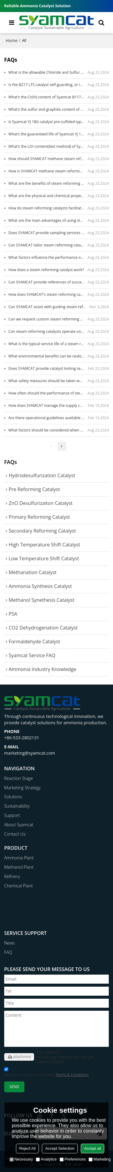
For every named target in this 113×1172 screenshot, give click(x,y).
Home (12, 40)
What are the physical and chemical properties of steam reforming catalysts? (48, 195)
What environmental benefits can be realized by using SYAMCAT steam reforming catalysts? (48, 356)
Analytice (46, 1159)
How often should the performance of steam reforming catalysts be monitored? (48, 393)
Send (14, 1086)
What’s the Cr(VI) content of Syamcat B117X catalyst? (48, 97)
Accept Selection (59, 1148)
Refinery (12, 876)
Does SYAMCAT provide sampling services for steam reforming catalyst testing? (48, 232)
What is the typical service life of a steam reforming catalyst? (48, 343)
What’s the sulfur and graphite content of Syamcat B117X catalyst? (48, 109)
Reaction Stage (18, 778)
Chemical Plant (18, 886)
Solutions (13, 796)
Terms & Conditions (72, 1074)
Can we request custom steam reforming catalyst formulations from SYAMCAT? (48, 319)
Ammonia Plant (19, 858)
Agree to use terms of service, (46, 1072)
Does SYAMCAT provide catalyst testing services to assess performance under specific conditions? (48, 368)
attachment (19, 1057)
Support (12, 815)
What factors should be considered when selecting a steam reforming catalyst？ (48, 430)
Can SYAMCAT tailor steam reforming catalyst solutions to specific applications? (48, 245)
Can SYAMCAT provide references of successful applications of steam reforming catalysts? (48, 282)
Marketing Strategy (22, 787)
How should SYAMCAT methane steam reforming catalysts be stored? (48, 158)
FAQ (8, 952)
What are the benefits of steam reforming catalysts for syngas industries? (48, 183)
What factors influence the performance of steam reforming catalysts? (48, 257)
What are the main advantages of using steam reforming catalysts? (48, 220)
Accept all (92, 1148)
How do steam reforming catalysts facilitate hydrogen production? (48, 208)
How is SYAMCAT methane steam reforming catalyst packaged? (48, 171)
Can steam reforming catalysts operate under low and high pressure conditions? (48, 331)
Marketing (100, 1159)
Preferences (73, 1159)
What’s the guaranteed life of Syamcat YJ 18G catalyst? (48, 134)
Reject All (27, 1148)
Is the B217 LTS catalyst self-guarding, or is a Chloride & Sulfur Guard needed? (48, 84)
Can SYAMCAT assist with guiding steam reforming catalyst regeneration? (48, 306)
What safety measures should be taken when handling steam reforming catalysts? (48, 380)
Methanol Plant (19, 867)
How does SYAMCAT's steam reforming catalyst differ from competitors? (48, 294)
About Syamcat (18, 824)
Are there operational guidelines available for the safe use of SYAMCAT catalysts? (48, 417)
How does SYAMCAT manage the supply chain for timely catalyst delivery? (48, 405)
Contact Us (15, 834)
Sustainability (17, 806)
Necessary (21, 1159)
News (9, 943)
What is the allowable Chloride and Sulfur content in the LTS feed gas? (48, 72)
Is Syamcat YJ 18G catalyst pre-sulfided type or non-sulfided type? (48, 121)
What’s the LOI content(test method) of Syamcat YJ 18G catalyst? (48, 146)
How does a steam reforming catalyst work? (46, 269)
